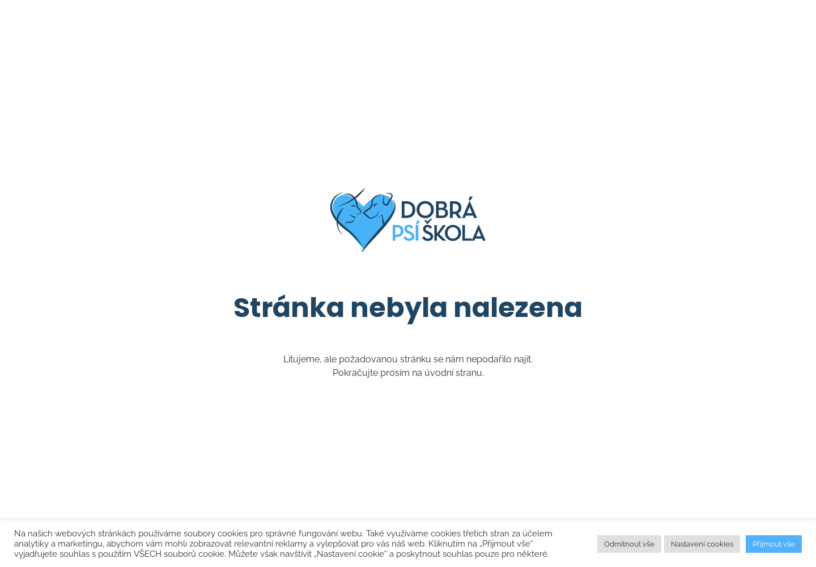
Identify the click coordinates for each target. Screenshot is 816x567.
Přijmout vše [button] (774, 544)
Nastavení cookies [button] (702, 544)
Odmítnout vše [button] (629, 544)
